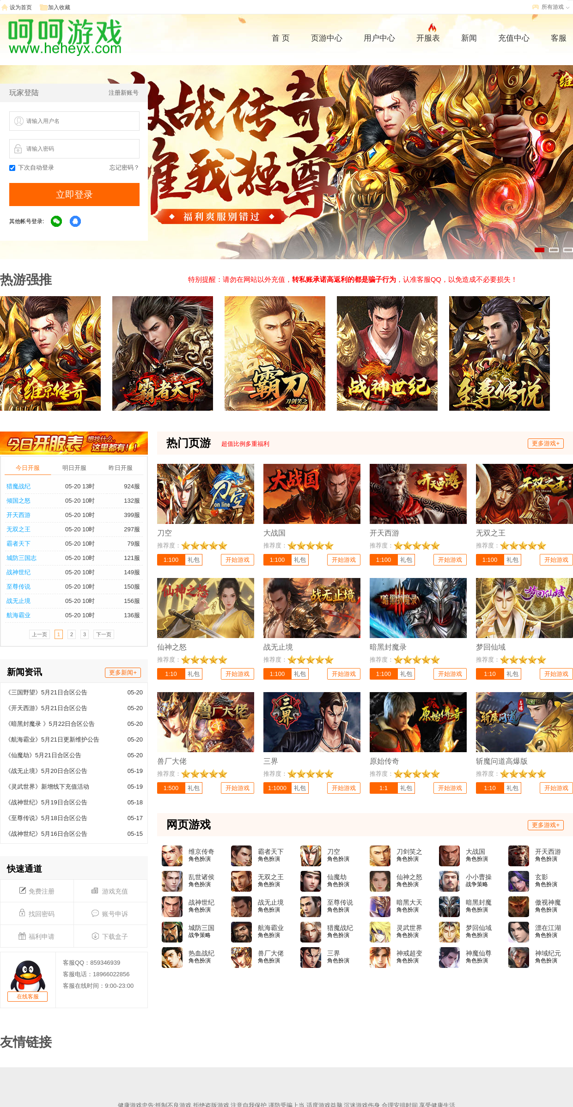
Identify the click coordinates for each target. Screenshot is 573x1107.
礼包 (194, 559)
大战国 (475, 851)
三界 (333, 953)
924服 (132, 486)
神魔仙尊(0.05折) (479, 953)
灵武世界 (409, 927)
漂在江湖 (548, 927)
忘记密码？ (125, 167)
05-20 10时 (80, 500)
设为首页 (21, 7)
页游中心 (326, 38)
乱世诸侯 (201, 877)
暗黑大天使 (409, 903)
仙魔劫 (337, 877)
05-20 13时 (80, 486)
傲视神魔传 (548, 903)
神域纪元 (548, 953)
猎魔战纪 (18, 486)
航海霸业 (18, 615)
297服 (132, 529)
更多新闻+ (123, 672)
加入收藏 (59, 7)
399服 (132, 514)
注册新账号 (124, 92)
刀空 (333, 851)
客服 (559, 38)
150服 (132, 586)
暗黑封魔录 (479, 903)
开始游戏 (238, 559)
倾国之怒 (18, 500)
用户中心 (379, 38)
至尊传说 (18, 586)
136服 (132, 615)
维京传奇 (201, 851)
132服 (132, 500)
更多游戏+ (546, 443)
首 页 (281, 38)
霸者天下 (18, 543)
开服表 (428, 37)
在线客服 (28, 996)
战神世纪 (18, 572)
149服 (132, 572)
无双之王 (18, 529)
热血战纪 (201, 953)
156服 (132, 600)
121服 (132, 557)
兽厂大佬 (271, 953)
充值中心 (514, 38)
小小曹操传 (479, 877)
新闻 (469, 38)
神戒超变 (409, 953)
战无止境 (18, 600)
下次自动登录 (31, 167)
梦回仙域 (479, 927)
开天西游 (18, 514)
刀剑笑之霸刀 (409, 852)
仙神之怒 (409, 877)
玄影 (541, 877)
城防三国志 (21, 557)
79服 (134, 543)
